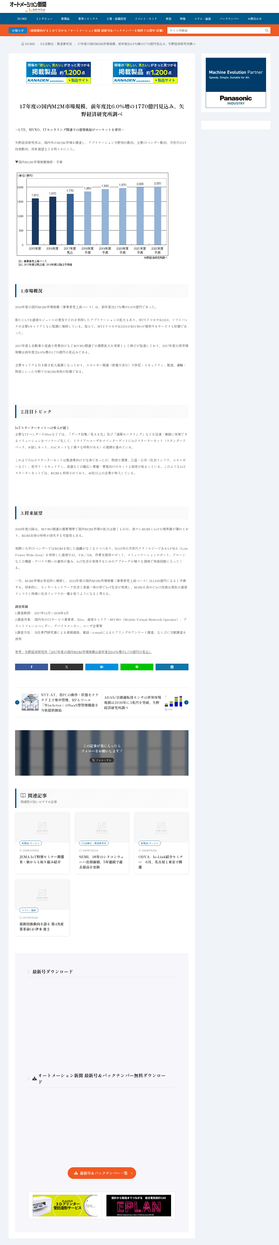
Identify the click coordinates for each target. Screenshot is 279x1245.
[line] (136, 667)
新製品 (65, 19)
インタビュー (44, 19)
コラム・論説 (202, 19)
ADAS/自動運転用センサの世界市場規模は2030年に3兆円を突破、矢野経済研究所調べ (132, 702)
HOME (22, 19)
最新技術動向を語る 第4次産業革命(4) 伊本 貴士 (41, 926)
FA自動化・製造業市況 (56, 44)
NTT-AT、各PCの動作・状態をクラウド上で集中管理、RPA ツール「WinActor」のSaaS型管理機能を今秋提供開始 (69, 702)
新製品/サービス (30, 843)
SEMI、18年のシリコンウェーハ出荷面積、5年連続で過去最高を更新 (101, 862)
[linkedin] (172, 667)
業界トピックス (88, 19)
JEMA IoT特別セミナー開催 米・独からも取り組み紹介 (41, 859)
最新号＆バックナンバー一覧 (104, 1173)
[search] (266, 30)
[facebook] (31, 667)
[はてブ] (101, 667)
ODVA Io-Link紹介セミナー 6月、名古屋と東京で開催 (161, 862)
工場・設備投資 (116, 19)
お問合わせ (255, 19)
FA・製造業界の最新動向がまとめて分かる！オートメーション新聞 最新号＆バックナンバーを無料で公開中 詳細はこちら (106, 30)
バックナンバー (229, 19)
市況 (168, 19)
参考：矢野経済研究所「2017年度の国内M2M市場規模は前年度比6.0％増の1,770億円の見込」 (83, 651)
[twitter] (66, 667)
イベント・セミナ (146, 19)
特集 (182, 19)
